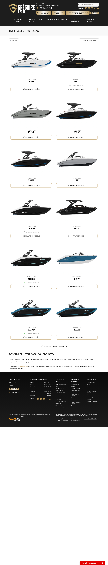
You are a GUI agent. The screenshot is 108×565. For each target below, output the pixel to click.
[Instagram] (89, 8)
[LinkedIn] (92, 8)
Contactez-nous (91, 382)
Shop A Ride (21, 416)
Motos (57, 395)
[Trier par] (89, 40)
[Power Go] (29, 419)
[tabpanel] (40, 389)
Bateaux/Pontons (60, 388)
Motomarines (59, 397)
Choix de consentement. (75, 420)
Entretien (89, 399)
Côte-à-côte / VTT (60, 390)
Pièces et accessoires (92, 401)
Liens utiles (91, 379)
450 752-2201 (45, 8)
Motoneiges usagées (76, 397)
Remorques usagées (76, 405)
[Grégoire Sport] (22, 9)
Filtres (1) (14, 40)
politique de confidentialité (90, 419)
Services (64, 19)
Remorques (58, 403)
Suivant (63, 346)
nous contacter (23, 366)
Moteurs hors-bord (60, 392)
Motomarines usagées (76, 400)
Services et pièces (91, 397)
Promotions (55, 19)
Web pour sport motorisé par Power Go (40, 414)
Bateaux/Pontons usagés (77, 388)
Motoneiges (58, 399)
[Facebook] (86, 8)
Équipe (88, 387)
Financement (44, 19)
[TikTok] (95, 8)
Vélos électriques (60, 405)
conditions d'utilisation (62, 420)
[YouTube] (98, 8)
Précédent (46, 346)
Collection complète (60, 408)
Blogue (88, 384)
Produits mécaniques (61, 401)
